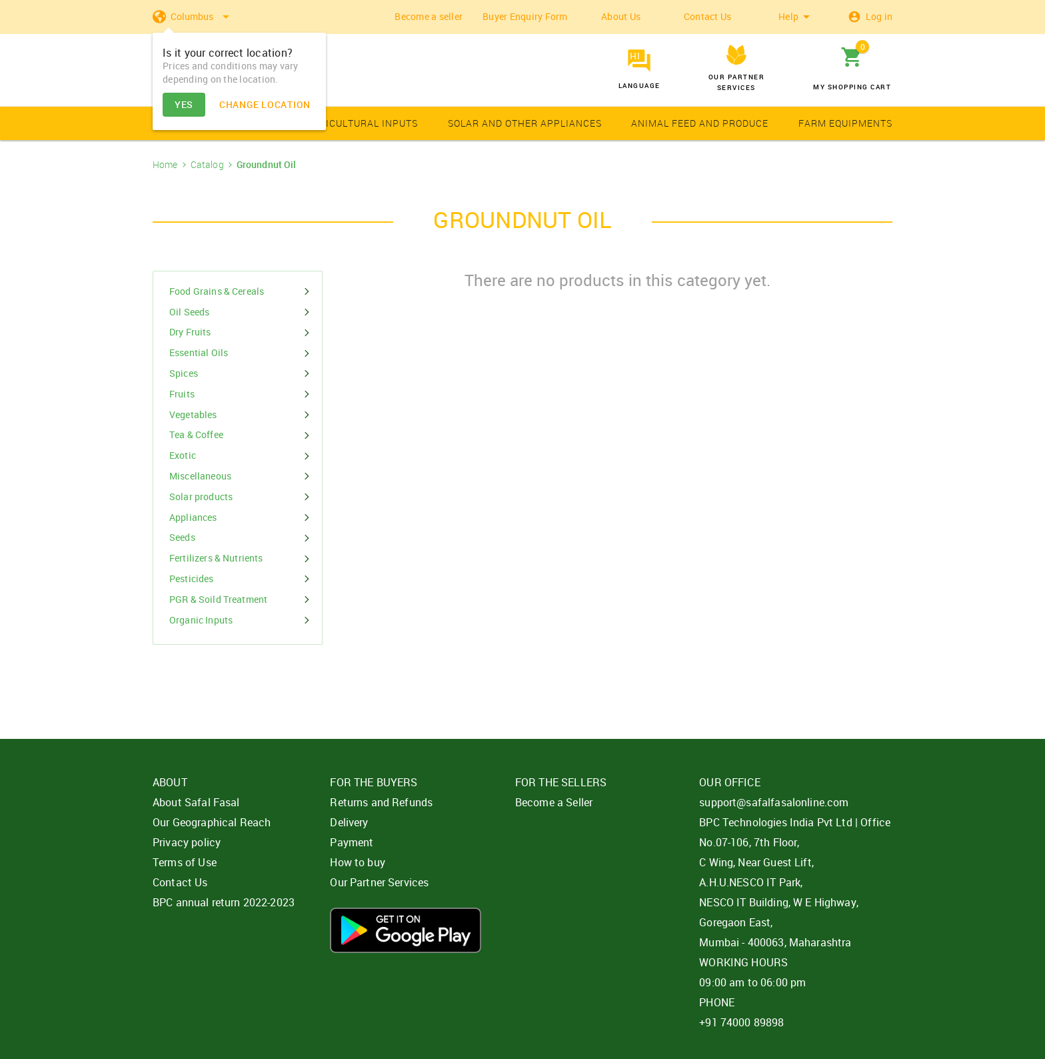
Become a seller (429, 16)
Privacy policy (187, 842)
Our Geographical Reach (212, 822)
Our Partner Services (379, 882)
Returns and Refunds (381, 802)
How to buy (357, 862)
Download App (405, 930)
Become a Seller (553, 802)
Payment (351, 842)
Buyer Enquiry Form (525, 16)
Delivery (349, 822)
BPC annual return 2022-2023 (224, 902)
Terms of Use (185, 862)
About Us (620, 16)
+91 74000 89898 (741, 1022)
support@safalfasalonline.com (773, 802)
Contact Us (708, 16)
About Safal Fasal (196, 802)
